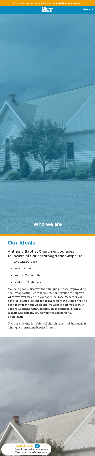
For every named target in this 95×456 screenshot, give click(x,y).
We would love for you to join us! (48, 3)
